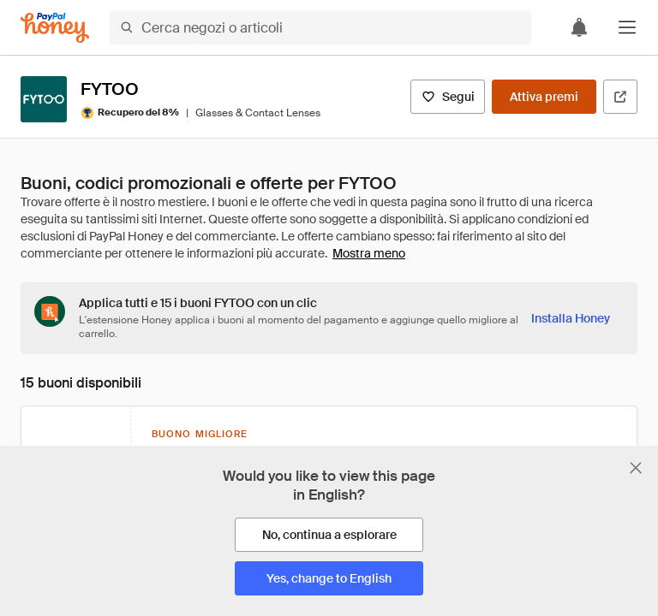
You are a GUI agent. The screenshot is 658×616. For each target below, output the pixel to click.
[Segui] (447, 97)
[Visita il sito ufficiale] (620, 97)
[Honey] (55, 28)
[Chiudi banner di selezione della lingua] (636, 468)
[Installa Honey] (570, 318)
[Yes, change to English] (329, 578)
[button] (627, 27)
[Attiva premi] (544, 97)
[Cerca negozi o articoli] (320, 27)
